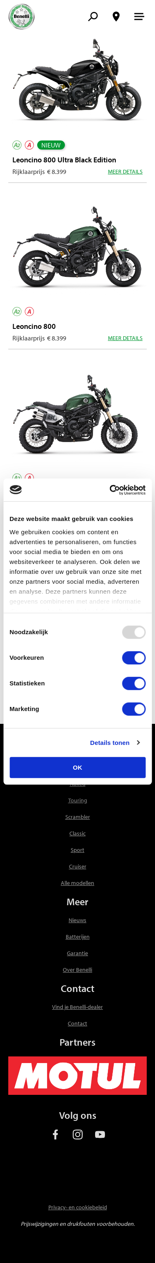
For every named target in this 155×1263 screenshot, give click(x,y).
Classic (77, 833)
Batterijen (78, 936)
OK (77, 767)
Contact (77, 1023)
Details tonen (109, 742)
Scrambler (77, 817)
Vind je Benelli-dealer (77, 1007)
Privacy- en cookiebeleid (77, 1207)
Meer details (125, 171)
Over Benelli (77, 969)
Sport (77, 850)
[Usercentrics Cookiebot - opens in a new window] (110, 490)
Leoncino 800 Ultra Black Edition (64, 159)
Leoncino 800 (34, 326)
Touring (77, 800)
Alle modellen (77, 883)
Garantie (77, 953)
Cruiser (77, 866)
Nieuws (77, 920)
